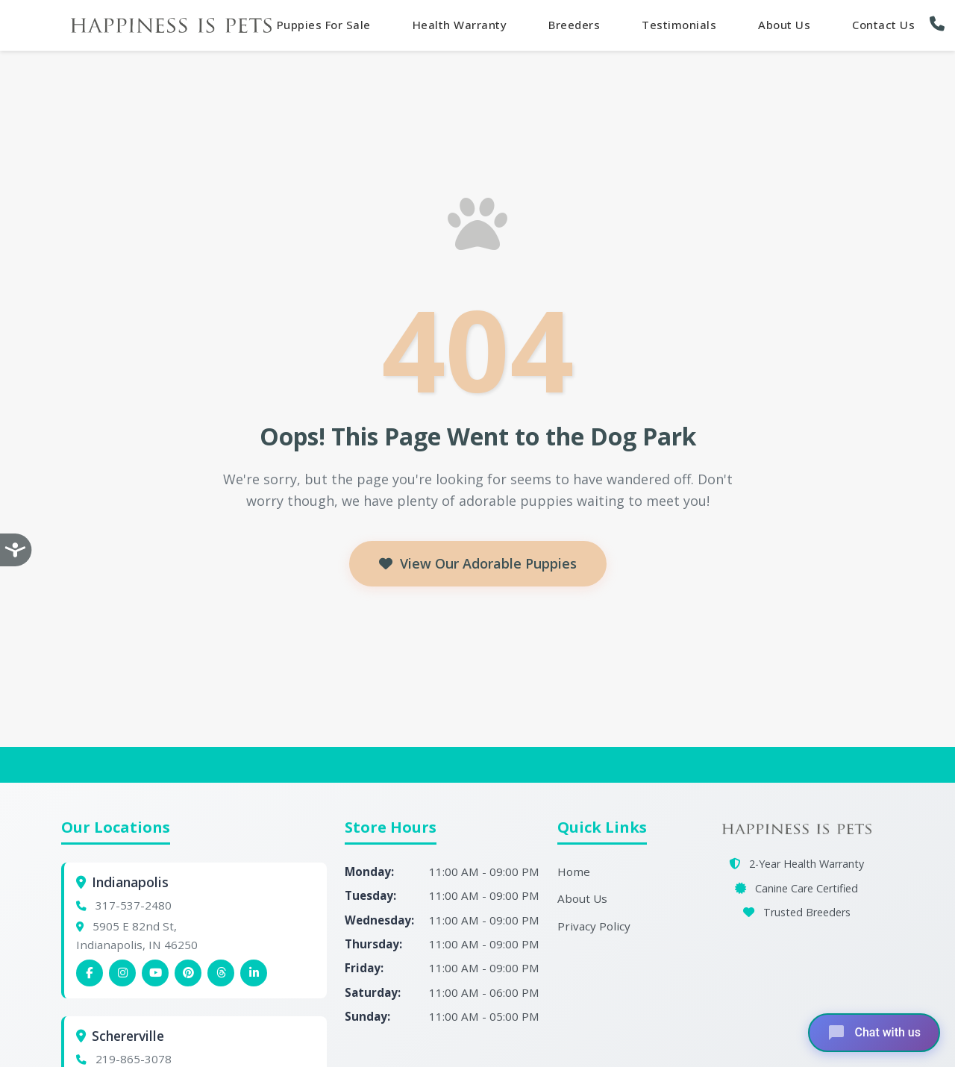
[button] (941, 24)
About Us (784, 24)
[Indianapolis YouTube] (155, 973)
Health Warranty (460, 24)
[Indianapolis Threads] (220, 973)
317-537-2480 (134, 905)
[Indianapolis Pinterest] (188, 973)
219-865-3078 (134, 1058)
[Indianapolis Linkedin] (253, 973)
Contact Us (883, 24)
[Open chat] (874, 1032)
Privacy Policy (593, 926)
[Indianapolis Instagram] (122, 973)
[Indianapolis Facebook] (89, 973)
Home (573, 871)
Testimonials (679, 24)
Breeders (574, 24)
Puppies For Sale (324, 24)
